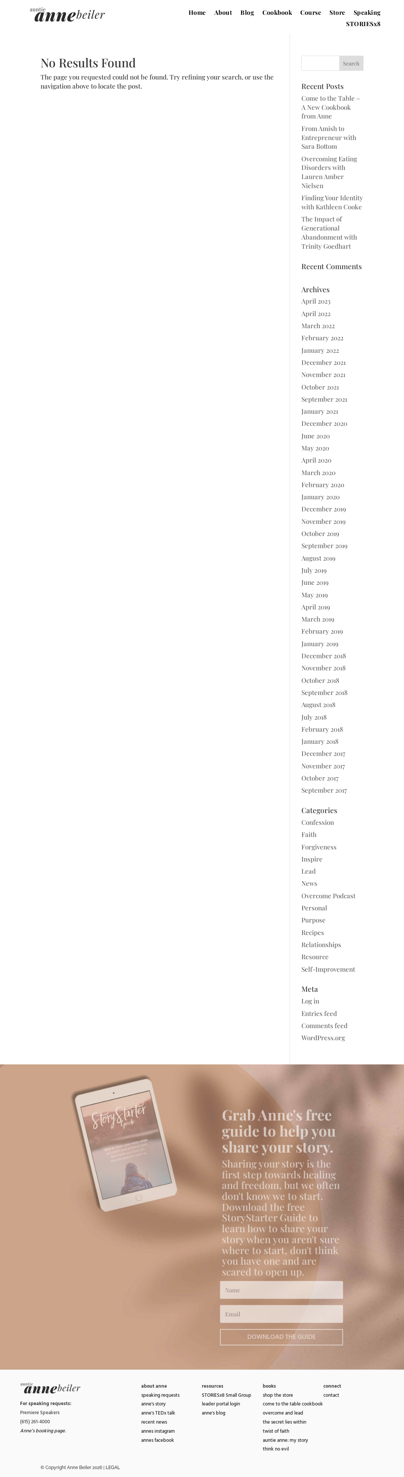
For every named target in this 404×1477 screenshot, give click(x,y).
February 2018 (322, 729)
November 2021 (323, 374)
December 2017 (323, 753)
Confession (317, 822)
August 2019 (318, 558)
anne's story (153, 1404)
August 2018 (318, 704)
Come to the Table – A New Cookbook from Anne (330, 107)
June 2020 (315, 436)
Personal (314, 908)
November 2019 (323, 521)
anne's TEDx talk (158, 1413)
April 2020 (316, 460)
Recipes (312, 932)
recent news (154, 1422)
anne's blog (213, 1413)
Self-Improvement (328, 969)
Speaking (367, 13)
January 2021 (319, 411)
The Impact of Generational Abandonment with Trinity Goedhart (329, 232)
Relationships (321, 944)
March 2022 (318, 325)
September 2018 (324, 692)
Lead (308, 871)
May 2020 (315, 448)
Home (197, 13)
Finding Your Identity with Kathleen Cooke (332, 202)
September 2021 (324, 399)
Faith (309, 834)
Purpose (313, 920)
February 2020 (322, 484)
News (309, 883)
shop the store (278, 1395)
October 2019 (320, 533)
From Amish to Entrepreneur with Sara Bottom (328, 137)
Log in (310, 1001)
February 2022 (322, 337)
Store (337, 13)
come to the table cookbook (293, 1404)
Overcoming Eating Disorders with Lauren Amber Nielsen (329, 172)
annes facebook (157, 1440)
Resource (315, 956)
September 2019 (324, 545)
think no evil (276, 1449)
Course (310, 13)
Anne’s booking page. (43, 1431)
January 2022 (320, 350)
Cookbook (277, 13)
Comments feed (324, 1025)
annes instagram (158, 1431)
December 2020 (324, 423)
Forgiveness (319, 847)
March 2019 (317, 619)
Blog (247, 13)
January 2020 (320, 496)
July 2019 (314, 570)
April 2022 (316, 313)
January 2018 (319, 741)
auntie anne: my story (285, 1440)
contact (331, 1395)
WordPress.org (323, 1037)
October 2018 (320, 680)
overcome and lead (283, 1413)
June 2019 (315, 582)
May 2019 (314, 594)
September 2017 (324, 790)
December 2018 (323, 655)
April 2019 (315, 607)
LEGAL (113, 1467)
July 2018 (314, 717)
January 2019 (319, 643)
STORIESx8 (363, 24)
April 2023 (316, 301)
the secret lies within (284, 1422)
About (223, 13)
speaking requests (160, 1395)
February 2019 (322, 631)
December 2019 (323, 509)
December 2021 (323, 362)
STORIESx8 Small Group (226, 1395)
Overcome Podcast (328, 895)
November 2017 (323, 766)
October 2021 (320, 387)
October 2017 (319, 778)
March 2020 (318, 472)
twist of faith (276, 1431)
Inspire (312, 859)
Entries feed (319, 1013)
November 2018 (323, 668)
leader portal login (221, 1404)
